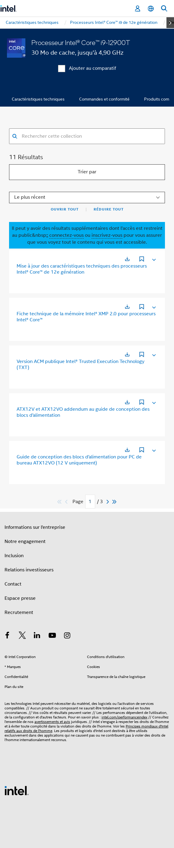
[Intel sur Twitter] (22, 636)
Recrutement (19, 612)
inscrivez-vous (107, 235)
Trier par (87, 172)
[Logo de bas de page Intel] (17, 790)
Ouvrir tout (65, 209)
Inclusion (14, 556)
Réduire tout (109, 209)
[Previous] (67, 502)
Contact (13, 584)
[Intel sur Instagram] (67, 636)
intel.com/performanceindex (124, 717)
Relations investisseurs (29, 570)
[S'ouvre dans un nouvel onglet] (127, 259)
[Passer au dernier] (114, 502)
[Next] (108, 502)
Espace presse (20, 598)
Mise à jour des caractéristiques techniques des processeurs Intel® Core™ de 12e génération (82, 269)
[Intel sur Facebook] (7, 636)
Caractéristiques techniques (38, 99)
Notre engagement (25, 541)
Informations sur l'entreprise (35, 527)
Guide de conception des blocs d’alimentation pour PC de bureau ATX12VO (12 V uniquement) (79, 460)
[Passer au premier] (59, 502)
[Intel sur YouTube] (52, 636)
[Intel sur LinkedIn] (37, 636)
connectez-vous (66, 235)
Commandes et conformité (104, 99)
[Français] (150, 8)
